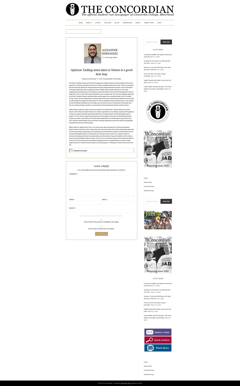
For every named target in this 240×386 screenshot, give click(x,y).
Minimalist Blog (125, 383)
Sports (98, 23)
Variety (89, 23)
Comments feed (149, 186)
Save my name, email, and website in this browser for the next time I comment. (102, 216)
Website (72, 208)
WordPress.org (149, 190)
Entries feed (148, 182)
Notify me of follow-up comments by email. (101, 222)
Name (72, 200)
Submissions (127, 23)
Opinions (107, 23)
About (138, 23)
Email (105, 200)
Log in (146, 178)
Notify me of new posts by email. (101, 229)
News (81, 23)
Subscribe (166, 42)
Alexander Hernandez (113, 79)
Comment (73, 174)
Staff (159, 23)
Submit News (149, 23)
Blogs (117, 23)
